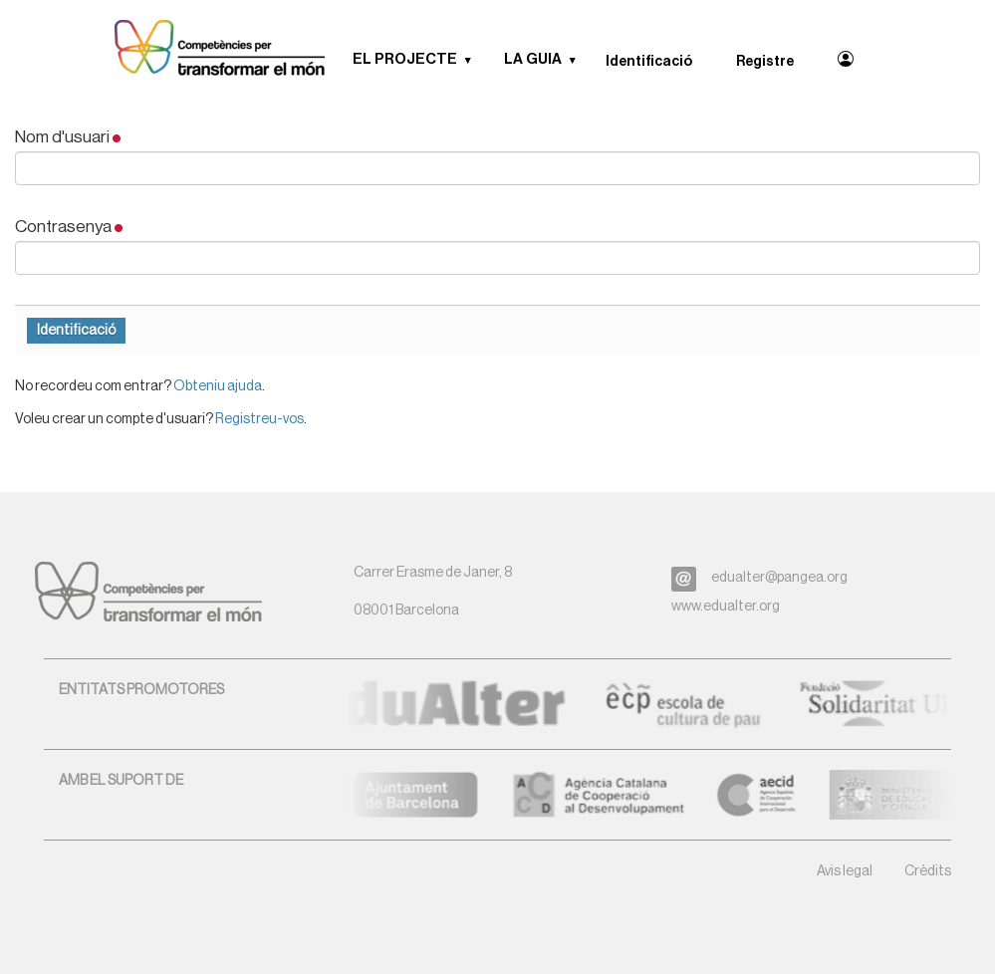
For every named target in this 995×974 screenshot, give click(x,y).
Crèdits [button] (927, 871)
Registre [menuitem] (765, 62)
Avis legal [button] (844, 871)
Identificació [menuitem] (649, 62)
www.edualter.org (725, 606)
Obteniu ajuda (217, 386)
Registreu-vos (259, 419)
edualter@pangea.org (779, 578)
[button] (475, 60)
